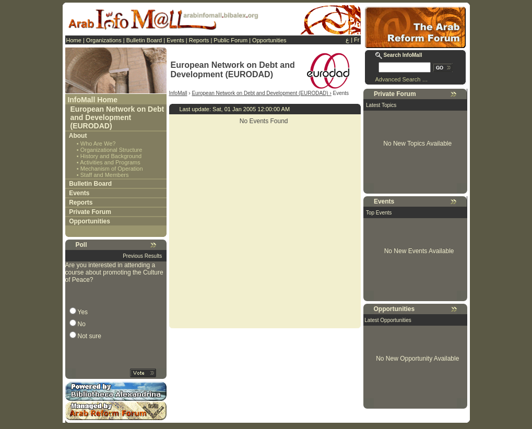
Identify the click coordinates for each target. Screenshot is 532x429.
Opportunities (269, 40)
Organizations (104, 40)
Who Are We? (98, 143)
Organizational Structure (111, 150)
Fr (356, 40)
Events (175, 40)
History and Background (110, 156)
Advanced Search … (401, 79)
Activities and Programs (110, 162)
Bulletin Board (144, 40)
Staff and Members (104, 175)
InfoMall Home (92, 100)
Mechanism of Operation (111, 168)
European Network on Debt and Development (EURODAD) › (261, 93)
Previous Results (142, 256)
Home (73, 40)
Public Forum (230, 40)
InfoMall (178, 93)
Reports (199, 40)
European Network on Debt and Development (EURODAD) (117, 117)
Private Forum (90, 212)
